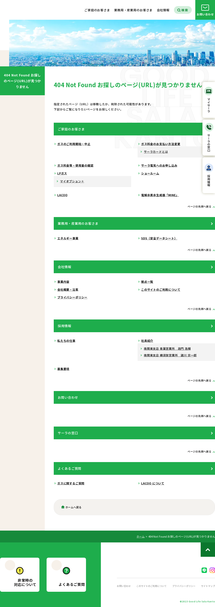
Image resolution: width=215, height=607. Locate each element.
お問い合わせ (68, 397)
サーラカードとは (156, 151)
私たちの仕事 (66, 340)
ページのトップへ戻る (208, 549)
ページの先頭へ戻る (197, 206)
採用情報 (64, 325)
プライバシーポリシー (72, 297)
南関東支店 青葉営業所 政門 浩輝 (167, 348)
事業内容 (63, 281)
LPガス (62, 173)
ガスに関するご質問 (70, 483)
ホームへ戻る (73, 507)
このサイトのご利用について (160, 289)
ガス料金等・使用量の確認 (75, 165)
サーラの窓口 (68, 432)
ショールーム (150, 173)
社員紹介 (147, 340)
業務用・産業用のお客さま (78, 223)
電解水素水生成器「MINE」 (160, 195)
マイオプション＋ (72, 181)
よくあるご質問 (69, 468)
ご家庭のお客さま (71, 129)
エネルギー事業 (67, 238)
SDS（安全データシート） (159, 238)
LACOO (62, 195)
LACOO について (152, 483)
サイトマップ (207, 586)
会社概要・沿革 (67, 289)
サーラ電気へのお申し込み (159, 165)
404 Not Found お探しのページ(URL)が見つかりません (22, 81)
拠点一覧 (147, 281)
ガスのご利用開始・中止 (73, 144)
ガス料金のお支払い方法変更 (160, 144)
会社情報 (64, 266)
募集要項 (63, 369)
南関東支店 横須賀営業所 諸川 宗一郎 (170, 355)
